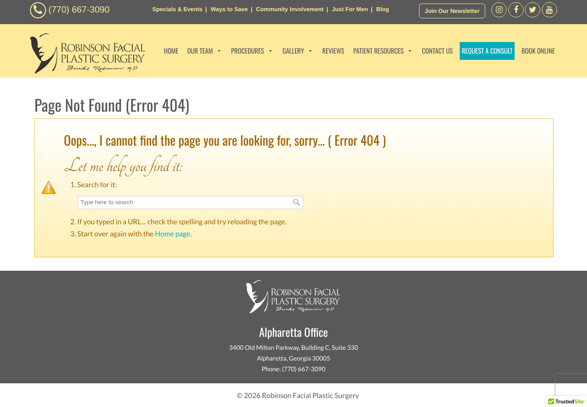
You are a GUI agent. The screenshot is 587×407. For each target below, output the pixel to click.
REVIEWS (333, 51)
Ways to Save (228, 9)
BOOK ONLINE (538, 51)
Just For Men (350, 9)
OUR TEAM (204, 51)
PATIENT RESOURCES (383, 51)
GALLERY (297, 51)
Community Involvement (289, 9)
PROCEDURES (252, 51)
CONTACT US (437, 51)
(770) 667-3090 (79, 10)
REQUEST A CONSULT (487, 51)
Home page (172, 234)
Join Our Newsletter (452, 11)
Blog (382, 9)
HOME (171, 51)
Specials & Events (177, 9)
